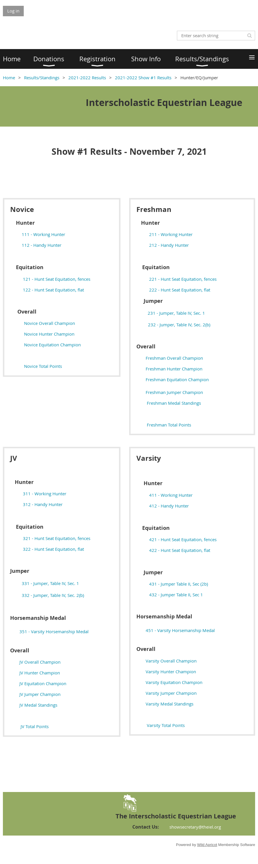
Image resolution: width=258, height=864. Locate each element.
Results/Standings (41, 77)
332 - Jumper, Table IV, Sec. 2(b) (53, 595)
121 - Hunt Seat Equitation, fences (56, 279)
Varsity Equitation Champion (174, 682)
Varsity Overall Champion (171, 661)
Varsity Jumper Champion (171, 693)
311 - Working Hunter (44, 493)
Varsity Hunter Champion (171, 671)
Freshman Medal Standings (174, 403)
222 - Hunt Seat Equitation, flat (178, 290)
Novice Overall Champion (49, 323)
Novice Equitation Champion (52, 345)
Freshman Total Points (169, 425)
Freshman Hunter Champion (174, 369)
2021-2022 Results (87, 77)
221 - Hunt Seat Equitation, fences (183, 279)
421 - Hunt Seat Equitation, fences (183, 539)
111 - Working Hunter (43, 234)
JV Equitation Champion (42, 683)
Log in (13, 11)
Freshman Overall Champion (174, 358)
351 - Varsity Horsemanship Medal (54, 631)
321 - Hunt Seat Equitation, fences (56, 538)
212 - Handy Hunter (169, 245)
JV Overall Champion (40, 662)
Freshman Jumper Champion (174, 392)
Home (9, 77)
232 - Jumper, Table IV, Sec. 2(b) (179, 324)
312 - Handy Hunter (43, 504)
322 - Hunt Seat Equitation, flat (53, 549)
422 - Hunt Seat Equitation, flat (179, 550)
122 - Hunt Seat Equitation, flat (52, 290)
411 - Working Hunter (171, 495)
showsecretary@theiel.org (195, 827)
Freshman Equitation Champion (177, 379)
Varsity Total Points (166, 725)
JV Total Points (35, 726)
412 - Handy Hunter (169, 506)
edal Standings (38, 705)
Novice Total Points (43, 366)
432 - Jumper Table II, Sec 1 (176, 594)
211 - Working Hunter (171, 234)
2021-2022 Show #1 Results (143, 77)
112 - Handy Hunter (41, 245)
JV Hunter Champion (39, 673)
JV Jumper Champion (40, 694)
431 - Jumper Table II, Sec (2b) (178, 584)
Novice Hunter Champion (49, 334)
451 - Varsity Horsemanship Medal (180, 630)
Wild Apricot (207, 845)
